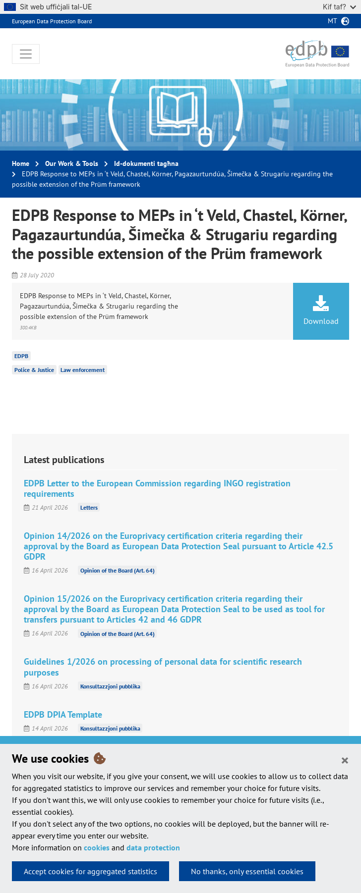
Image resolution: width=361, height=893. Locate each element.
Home (20, 163)
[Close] (345, 760)
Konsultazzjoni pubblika (110, 686)
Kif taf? (339, 6)
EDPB (21, 356)
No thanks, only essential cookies (247, 871)
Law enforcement (82, 369)
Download (321, 310)
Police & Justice (34, 369)
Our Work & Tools (71, 163)
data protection (153, 847)
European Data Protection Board (52, 21)
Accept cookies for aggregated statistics (90, 871)
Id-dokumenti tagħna (146, 163)
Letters (89, 507)
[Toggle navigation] (26, 54)
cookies (97, 847)
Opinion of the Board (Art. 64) (117, 570)
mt (332, 20)
